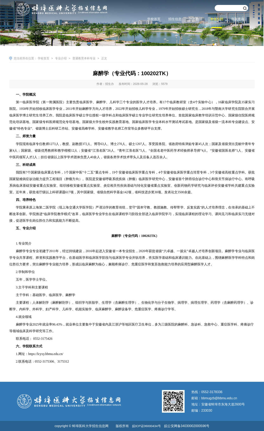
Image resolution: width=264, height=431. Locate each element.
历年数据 (195, 19)
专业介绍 (216, 19)
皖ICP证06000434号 (146, 425)
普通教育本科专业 (83, 58)
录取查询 (237, 19)
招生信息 (175, 19)
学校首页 (153, 19)
